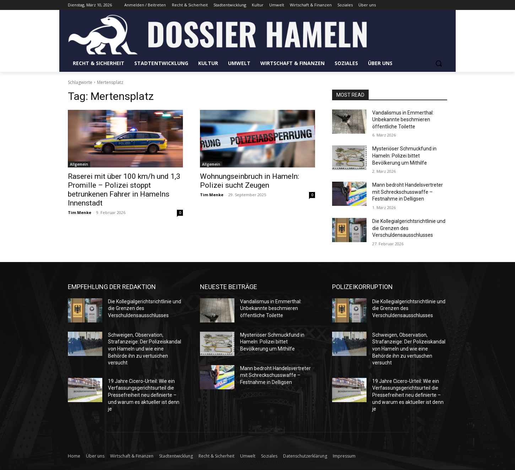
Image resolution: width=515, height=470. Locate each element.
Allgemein (79, 164)
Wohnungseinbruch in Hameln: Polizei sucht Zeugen (249, 180)
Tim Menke (79, 212)
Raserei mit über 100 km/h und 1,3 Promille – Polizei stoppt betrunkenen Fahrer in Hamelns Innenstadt (124, 189)
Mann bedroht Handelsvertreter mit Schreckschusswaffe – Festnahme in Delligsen (407, 192)
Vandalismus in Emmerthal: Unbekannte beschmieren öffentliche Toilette (403, 119)
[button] (438, 63)
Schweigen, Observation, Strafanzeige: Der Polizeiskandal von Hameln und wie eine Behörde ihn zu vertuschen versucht (144, 348)
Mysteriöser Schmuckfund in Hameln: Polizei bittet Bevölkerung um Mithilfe (404, 155)
